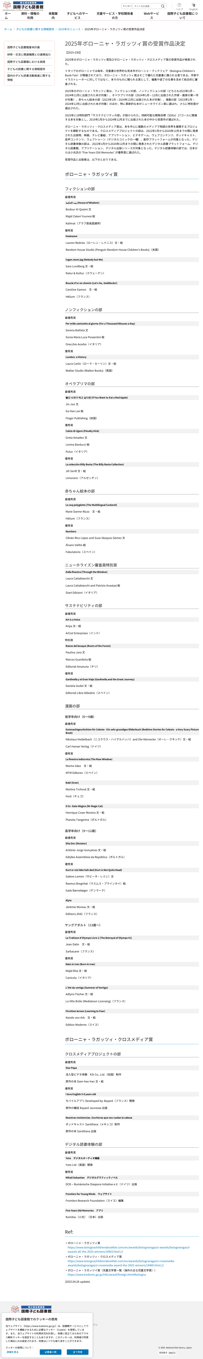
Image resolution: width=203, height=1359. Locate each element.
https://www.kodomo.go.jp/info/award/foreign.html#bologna (107, 1274)
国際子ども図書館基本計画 (23, 47)
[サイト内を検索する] (162, 6)
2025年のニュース (69, 29)
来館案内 (53, 15)
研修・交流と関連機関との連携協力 (29, 54)
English (193, 6)
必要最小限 (51, 1352)
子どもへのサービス (77, 15)
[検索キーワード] (146, 6)
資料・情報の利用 (30, 15)
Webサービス (151, 15)
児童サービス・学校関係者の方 (115, 15)
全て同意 (77, 1352)
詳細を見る (13, 1352)
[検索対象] (127, 6)
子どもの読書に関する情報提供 (35, 29)
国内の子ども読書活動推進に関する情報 (29, 77)
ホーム (8, 15)
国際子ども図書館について (182, 15)
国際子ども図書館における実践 (26, 62)
